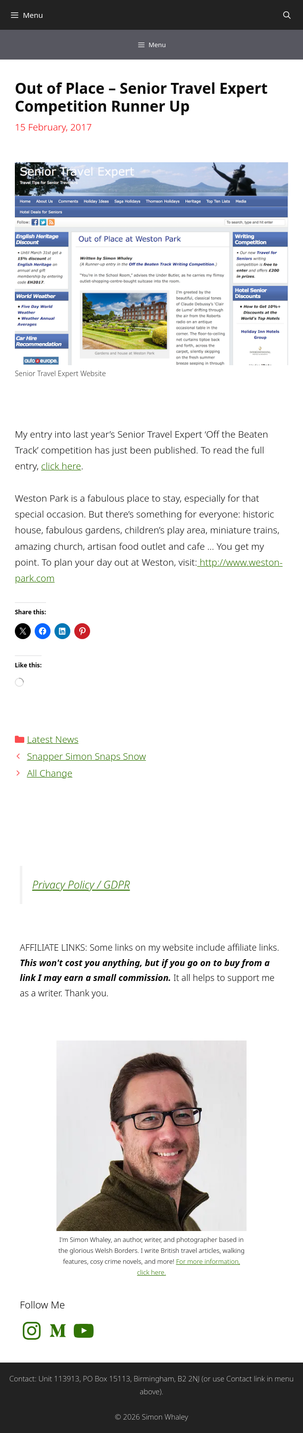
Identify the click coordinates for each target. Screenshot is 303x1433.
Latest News (52, 739)
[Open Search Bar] (287, 15)
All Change (49, 773)
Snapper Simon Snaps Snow (86, 756)
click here (61, 465)
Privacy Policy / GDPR (81, 884)
